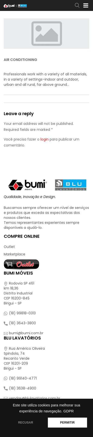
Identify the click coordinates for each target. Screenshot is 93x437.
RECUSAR (25, 422)
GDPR (68, 411)
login (44, 139)
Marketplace (14, 254)
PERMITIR (67, 422)
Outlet (9, 246)
